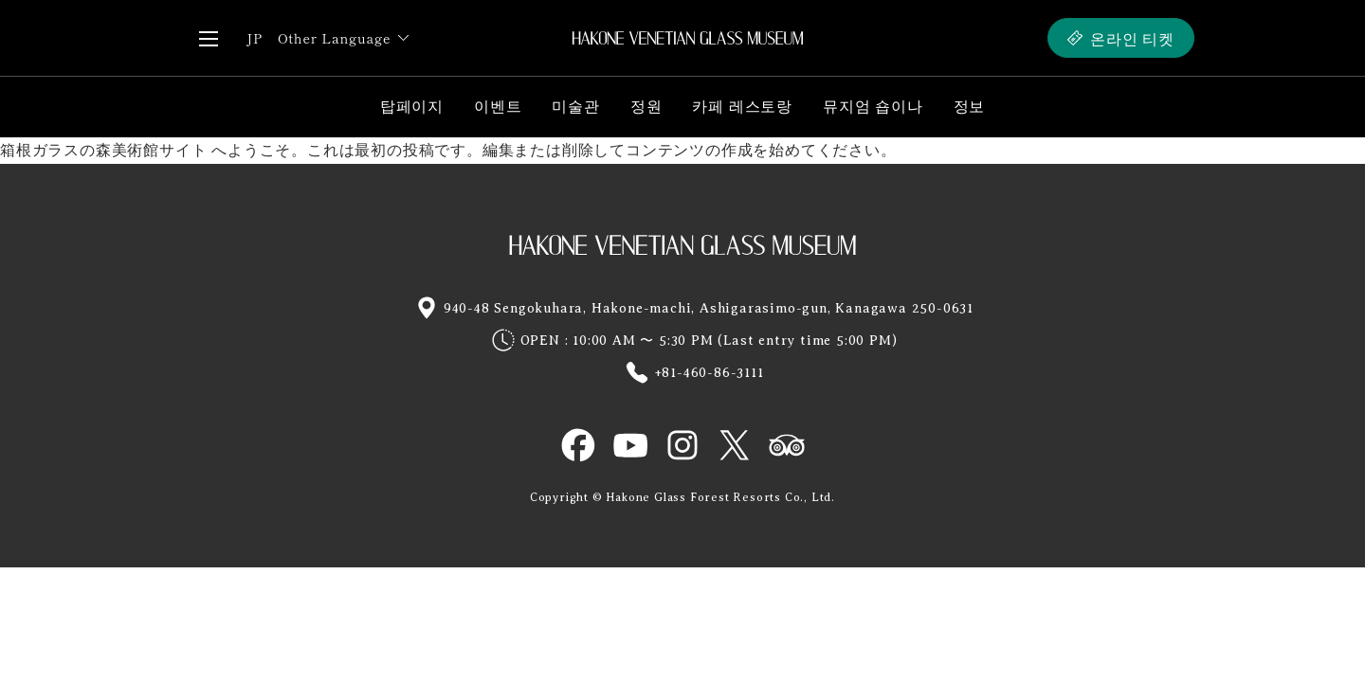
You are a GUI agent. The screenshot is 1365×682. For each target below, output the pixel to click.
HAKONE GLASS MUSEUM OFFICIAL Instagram (682, 445)
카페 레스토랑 (742, 107)
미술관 (575, 107)
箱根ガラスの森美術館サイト (103, 150)
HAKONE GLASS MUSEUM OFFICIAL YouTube (630, 445)
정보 (970, 107)
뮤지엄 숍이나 (873, 107)
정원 (646, 107)
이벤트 (497, 107)
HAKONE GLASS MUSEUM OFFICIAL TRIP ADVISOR (786, 445)
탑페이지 (412, 107)
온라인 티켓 (1132, 38)
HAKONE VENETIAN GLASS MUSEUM (688, 38)
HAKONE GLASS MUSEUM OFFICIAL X (734, 445)
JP (254, 37)
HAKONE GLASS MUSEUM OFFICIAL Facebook (578, 445)
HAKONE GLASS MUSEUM (682, 244)
